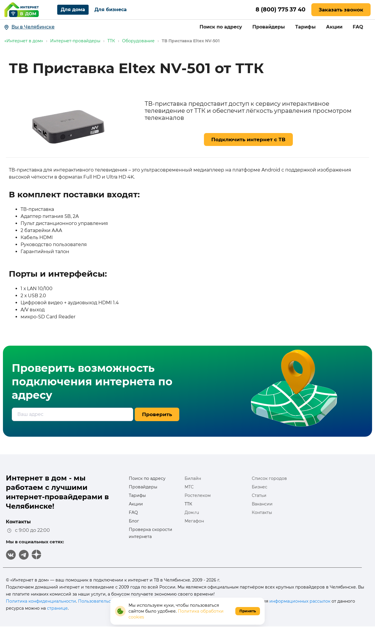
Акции (334, 27)
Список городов (269, 478)
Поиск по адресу (221, 27)
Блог (134, 521)
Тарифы (305, 27)
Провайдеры (268, 27)
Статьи (259, 495)
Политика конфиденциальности (41, 601)
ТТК (188, 504)
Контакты (262, 512)
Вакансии (262, 504)
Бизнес (259, 487)
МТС (189, 487)
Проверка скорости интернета (150, 533)
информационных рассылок (299, 601)
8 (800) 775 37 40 (279, 9)
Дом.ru (192, 512)
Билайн (193, 478)
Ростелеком (198, 495)
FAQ (358, 27)
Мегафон (194, 521)
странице (57, 608)
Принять (247, 611)
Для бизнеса (110, 9)
